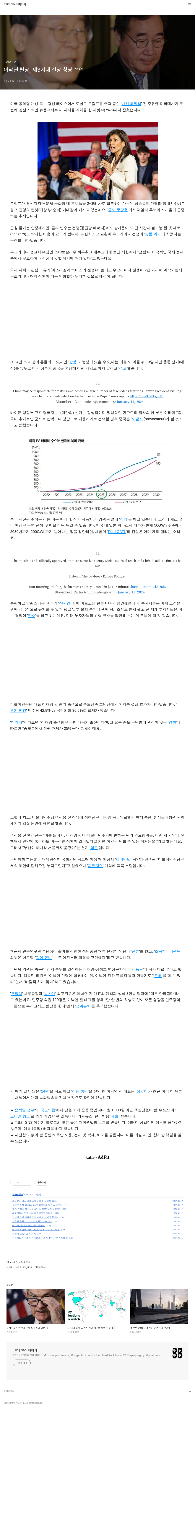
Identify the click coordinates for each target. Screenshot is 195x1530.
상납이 (142, 1091)
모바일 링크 (20, 1116)
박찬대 (49, 994)
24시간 (64, 603)
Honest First (17, 1313)
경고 (122, 368)
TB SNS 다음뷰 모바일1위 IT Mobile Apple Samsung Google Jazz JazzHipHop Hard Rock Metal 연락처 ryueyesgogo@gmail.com (86, 1474)
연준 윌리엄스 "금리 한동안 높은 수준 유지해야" (36, 1348)
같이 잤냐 (44, 958)
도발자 (137, 419)
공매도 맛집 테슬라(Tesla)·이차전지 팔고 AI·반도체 (37, 1324)
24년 (45, 1091)
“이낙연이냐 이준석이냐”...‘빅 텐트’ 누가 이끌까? (36, 1328)
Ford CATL (117, 532)
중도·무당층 (118, 210)
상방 (72, 362)
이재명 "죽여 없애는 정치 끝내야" (28, 1344)
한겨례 (16, 722)
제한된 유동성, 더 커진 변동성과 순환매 (32, 1340)
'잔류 (135, 951)
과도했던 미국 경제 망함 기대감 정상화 (31, 1320)
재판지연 (95, 866)
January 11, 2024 (130, 401)
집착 (123, 519)
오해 (158, 976)
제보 (114, 1116)
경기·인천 (18, 710)
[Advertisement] (97, 1195)
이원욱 (175, 951)
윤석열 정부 (24, 1110)
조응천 (160, 951)
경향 (172, 722)
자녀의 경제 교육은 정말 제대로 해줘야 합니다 (35, 1336)
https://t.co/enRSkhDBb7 (148, 587)
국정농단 (135, 969)
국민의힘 (47, 1110)
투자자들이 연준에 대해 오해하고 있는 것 (32, 1332)
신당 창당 (80, 1091)
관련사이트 (9, 1510)
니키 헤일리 (131, 104)
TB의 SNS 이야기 (15, 4)
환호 (31, 615)
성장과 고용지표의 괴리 (24, 1352)
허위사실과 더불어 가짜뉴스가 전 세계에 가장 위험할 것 (40, 1356)
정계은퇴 (83, 1006)
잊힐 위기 (153, 234)
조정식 (16, 994)
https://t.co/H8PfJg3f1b (146, 396)
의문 (94, 848)
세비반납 (123, 859)
